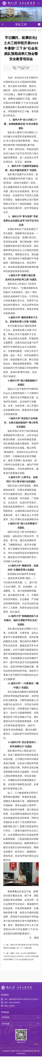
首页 (18, 32)
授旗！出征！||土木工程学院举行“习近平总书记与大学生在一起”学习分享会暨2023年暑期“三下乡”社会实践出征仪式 (21, 958)
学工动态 (33, 32)
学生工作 (25, 32)
